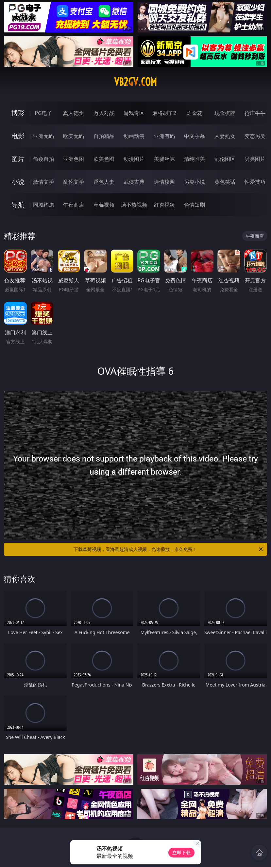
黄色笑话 (224, 181)
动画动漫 (134, 136)
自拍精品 (103, 136)
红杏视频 (164, 204)
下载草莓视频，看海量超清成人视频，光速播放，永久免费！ (168, 549)
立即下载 (181, 852)
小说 (18, 181)
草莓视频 (103, 204)
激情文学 (43, 181)
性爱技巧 (255, 181)
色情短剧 (194, 204)
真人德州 (73, 113)
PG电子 (43, 113)
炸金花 (194, 113)
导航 (18, 204)
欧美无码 (73, 136)
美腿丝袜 (164, 158)
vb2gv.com (135, 81)
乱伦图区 (224, 158)
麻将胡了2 (164, 113)
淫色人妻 (103, 181)
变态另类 (255, 136)
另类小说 (194, 181)
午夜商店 (73, 204)
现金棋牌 (224, 113)
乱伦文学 (73, 181)
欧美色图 (103, 158)
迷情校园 (164, 181)
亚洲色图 (73, 158)
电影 (18, 135)
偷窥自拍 (43, 158)
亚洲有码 (164, 136)
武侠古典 (134, 181)
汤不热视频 (134, 204)
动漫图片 (134, 158)
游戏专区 (134, 113)
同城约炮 (43, 204)
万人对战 (103, 113)
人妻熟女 (224, 136)
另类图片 (255, 158)
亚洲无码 (43, 136)
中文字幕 (194, 136)
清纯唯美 (194, 158)
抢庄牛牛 (255, 113)
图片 (18, 158)
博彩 (18, 112)
